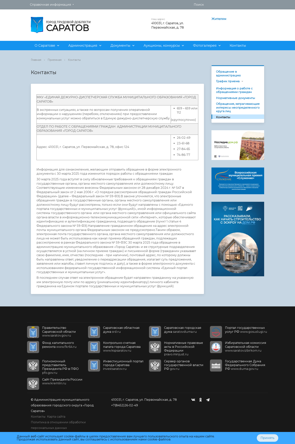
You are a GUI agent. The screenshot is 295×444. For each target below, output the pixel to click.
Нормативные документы (235, 98)
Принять (267, 438)
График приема (227, 81)
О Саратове (45, 45)
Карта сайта (56, 416)
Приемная (55, 60)
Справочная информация (50, 4)
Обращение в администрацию (228, 73)
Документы (120, 45)
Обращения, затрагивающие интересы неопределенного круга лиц (238, 107)
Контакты (238, 45)
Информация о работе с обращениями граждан (234, 90)
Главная (36, 60)
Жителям (218, 19)
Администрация (82, 45)
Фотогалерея (205, 45)
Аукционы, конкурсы (162, 45)
